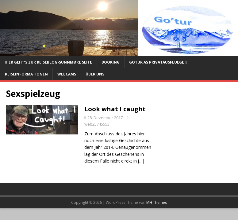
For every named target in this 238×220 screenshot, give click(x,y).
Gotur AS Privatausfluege (156, 62)
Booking (111, 62)
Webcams (66, 74)
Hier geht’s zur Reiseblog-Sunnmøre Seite (48, 62)
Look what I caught (115, 109)
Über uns (95, 74)
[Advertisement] (196, 132)
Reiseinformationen (26, 74)
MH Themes (156, 202)
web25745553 (96, 124)
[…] (141, 161)
